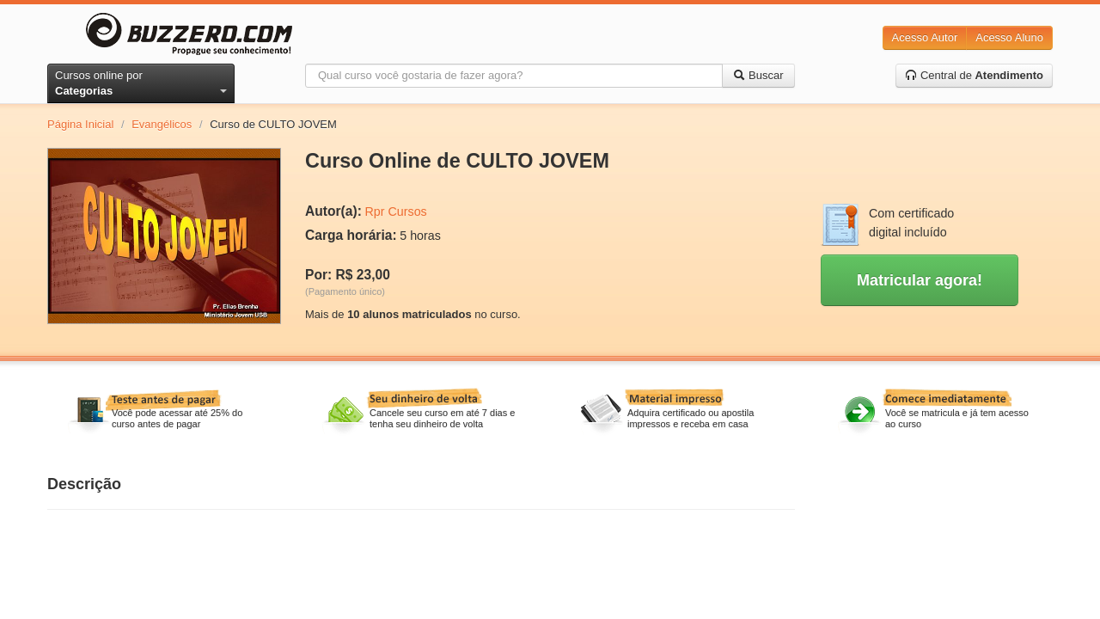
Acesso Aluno (1009, 37)
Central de (974, 75)
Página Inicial (80, 124)
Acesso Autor (925, 37)
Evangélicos (161, 124)
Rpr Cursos (395, 211)
